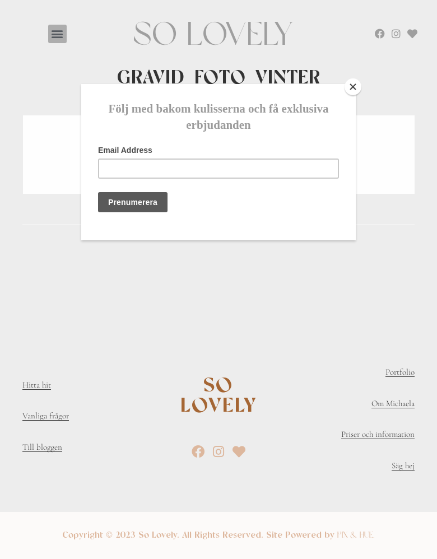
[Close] (353, 86)
